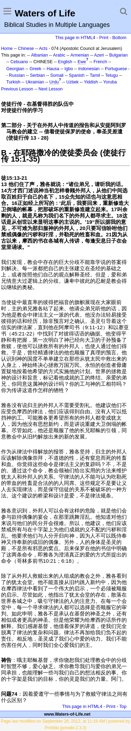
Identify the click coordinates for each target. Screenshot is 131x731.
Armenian (79, 55)
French (100, 61)
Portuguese (116, 68)
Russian (17, 75)
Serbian (37, 75)
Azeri (99, 55)
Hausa (52, 68)
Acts (43, 48)
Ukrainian (35, 82)
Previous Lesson (17, 89)
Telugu (111, 75)
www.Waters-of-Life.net (67, 714)
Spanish (77, 75)
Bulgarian (118, 55)
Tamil (95, 75)
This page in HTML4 (75, 37)
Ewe (82, 61)
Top (122, 706)
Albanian (39, 55)
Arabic (59, 55)
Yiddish (91, 82)
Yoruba (110, 82)
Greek (35, 68)
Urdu (54, 82)
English (65, 61)
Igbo (69, 68)
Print (103, 37)
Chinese (26, 48)
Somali (57, 75)
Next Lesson (50, 89)
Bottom (119, 37)
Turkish (13, 82)
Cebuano (19, 61)
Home (7, 48)
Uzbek (72, 82)
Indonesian (89, 68)
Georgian (15, 68)
